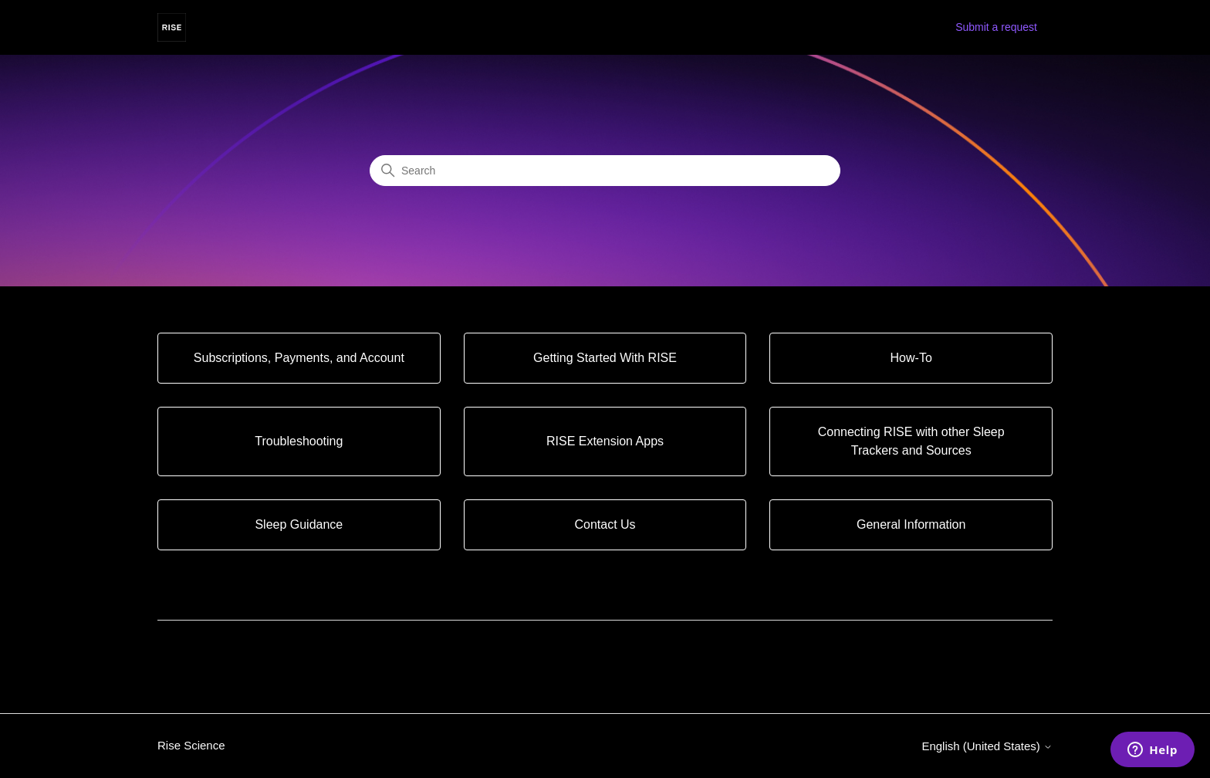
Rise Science (191, 745)
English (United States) (987, 746)
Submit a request (996, 27)
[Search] (605, 170)
